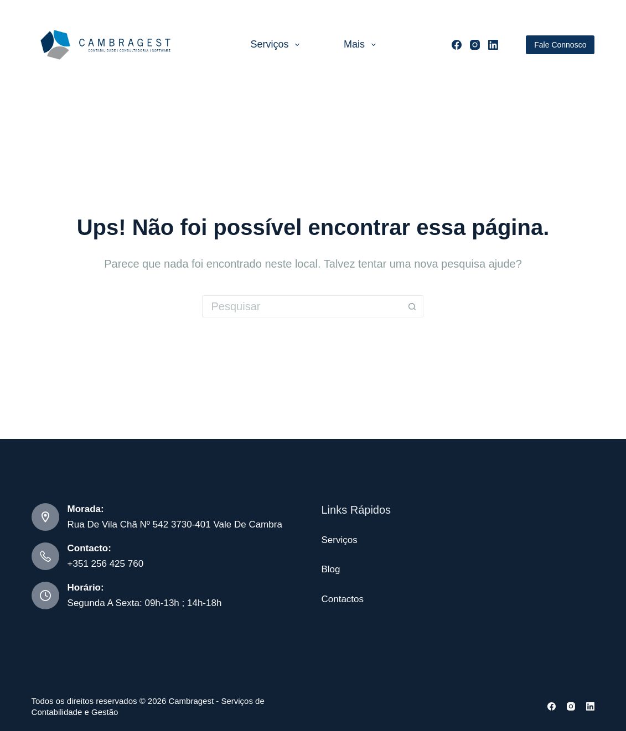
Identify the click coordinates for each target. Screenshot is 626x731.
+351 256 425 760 (106, 563)
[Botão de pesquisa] (412, 306)
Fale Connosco (560, 44)
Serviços (277, 44)
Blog (330, 569)
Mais (362, 44)
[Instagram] (475, 45)
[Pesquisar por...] (301, 306)
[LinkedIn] (493, 45)
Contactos (342, 599)
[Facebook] (457, 45)
